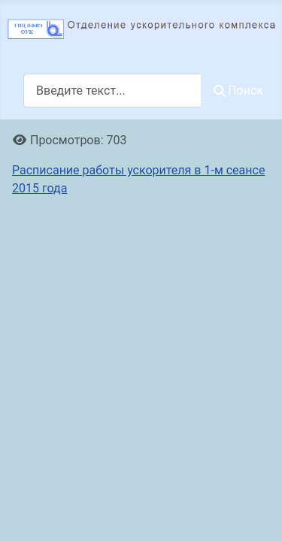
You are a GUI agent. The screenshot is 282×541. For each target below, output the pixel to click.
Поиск (238, 90)
